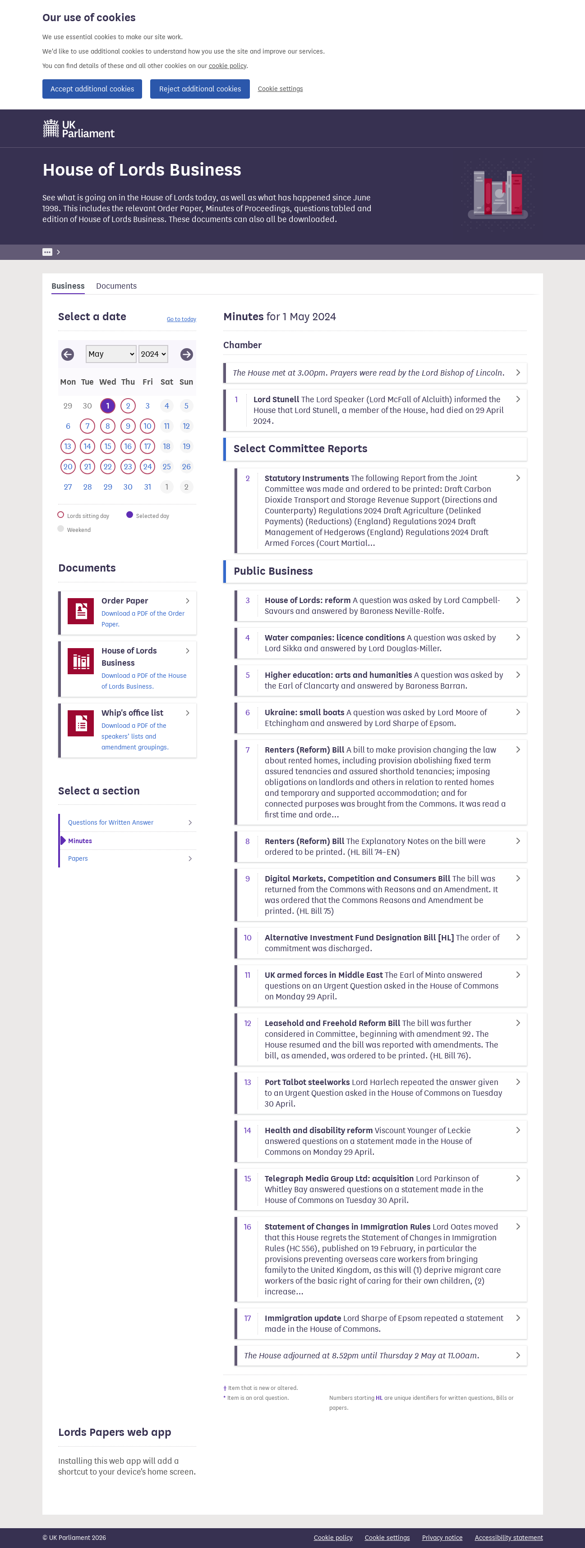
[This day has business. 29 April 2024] (68, 406)
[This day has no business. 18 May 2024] (167, 446)
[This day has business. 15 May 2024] (108, 446)
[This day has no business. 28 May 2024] (87, 487)
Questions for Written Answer (132, 822)
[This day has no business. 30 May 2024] (128, 487)
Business (109, 252)
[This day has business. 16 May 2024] (128, 446)
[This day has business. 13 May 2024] (68, 446)
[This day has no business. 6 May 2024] (68, 426)
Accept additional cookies (92, 89)
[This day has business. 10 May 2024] (147, 426)
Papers (132, 858)
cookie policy (227, 66)
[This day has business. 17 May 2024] (147, 446)
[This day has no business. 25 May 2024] (167, 467)
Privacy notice (442, 1538)
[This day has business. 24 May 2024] (147, 467)
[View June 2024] (187, 354)
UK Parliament (62, 252)
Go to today (181, 319)
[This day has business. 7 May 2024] (87, 426)
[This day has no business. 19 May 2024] (186, 446)
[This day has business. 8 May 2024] (108, 426)
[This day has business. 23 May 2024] (128, 467)
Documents (116, 286)
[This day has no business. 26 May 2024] (186, 467)
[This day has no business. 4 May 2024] (167, 406)
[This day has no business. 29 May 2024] (108, 487)
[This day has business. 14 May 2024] (87, 446)
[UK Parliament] (79, 128)
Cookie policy (333, 1538)
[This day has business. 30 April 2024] (87, 406)
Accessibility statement (509, 1538)
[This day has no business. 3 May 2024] (147, 406)
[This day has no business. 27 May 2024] (68, 487)
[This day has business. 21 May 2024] (87, 467)
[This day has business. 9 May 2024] (128, 426)
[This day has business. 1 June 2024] (167, 487)
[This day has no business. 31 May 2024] (147, 487)
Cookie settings (280, 89)
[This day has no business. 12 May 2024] (186, 426)
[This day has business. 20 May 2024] (68, 467)
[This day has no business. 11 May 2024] (167, 426)
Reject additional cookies (200, 89)
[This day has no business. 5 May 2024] (186, 406)
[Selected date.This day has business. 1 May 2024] (108, 406)
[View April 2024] (68, 354)
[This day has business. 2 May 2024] (128, 406)
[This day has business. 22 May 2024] (108, 467)
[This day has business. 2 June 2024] (186, 487)
